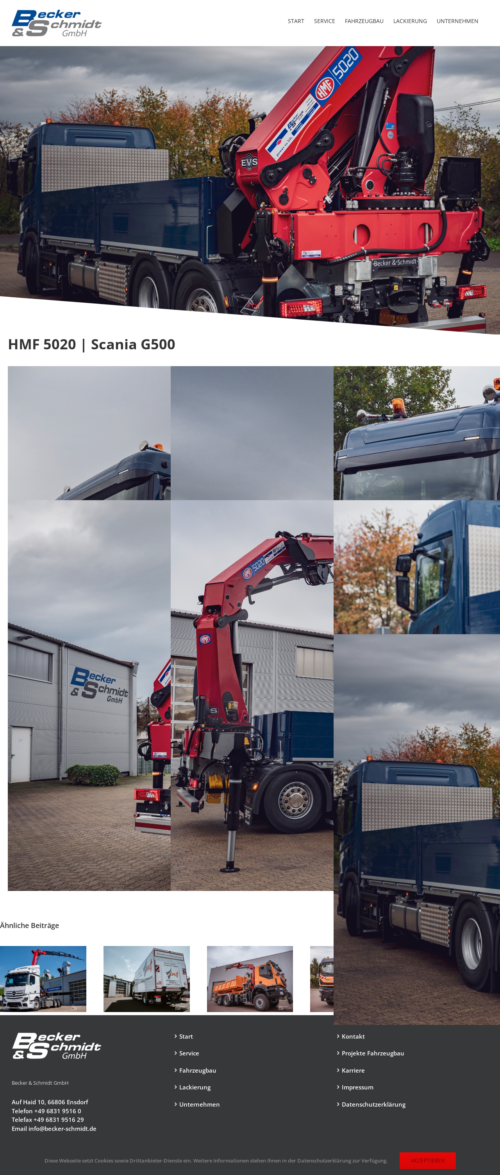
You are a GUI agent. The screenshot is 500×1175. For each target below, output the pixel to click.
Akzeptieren (428, 1160)
